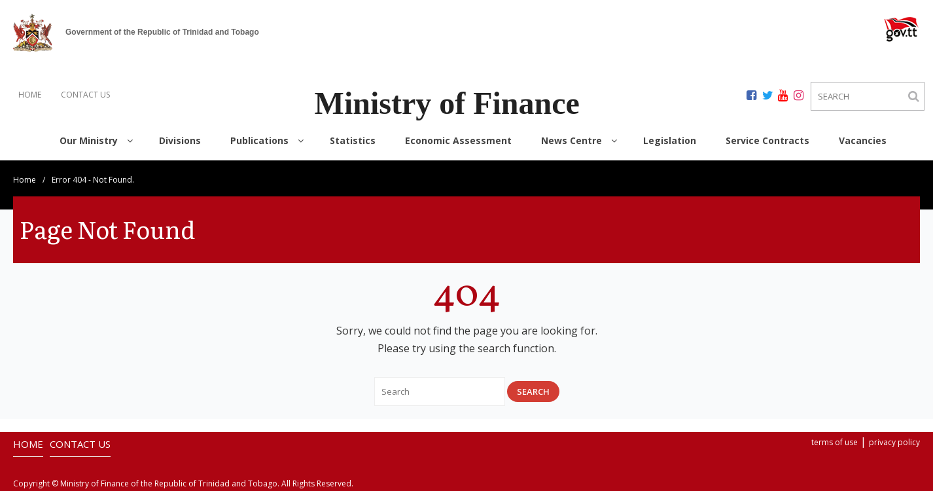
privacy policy (894, 442)
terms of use (834, 442)
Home (24, 179)
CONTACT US (85, 94)
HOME (29, 94)
